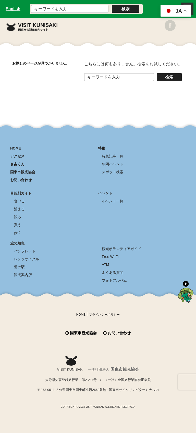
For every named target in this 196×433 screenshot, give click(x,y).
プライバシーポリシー (104, 314)
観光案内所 (23, 275)
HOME (15, 148)
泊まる (19, 209)
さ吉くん (17, 164)
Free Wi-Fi (110, 257)
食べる (19, 201)
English (13, 9)
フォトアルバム (114, 280)
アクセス (17, 156)
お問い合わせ (21, 180)
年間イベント (112, 164)
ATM (105, 265)
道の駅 (19, 267)
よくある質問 (112, 272)
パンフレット (24, 251)
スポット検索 (112, 172)
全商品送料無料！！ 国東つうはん (98, 412)
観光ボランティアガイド (121, 249)
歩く (17, 233)
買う (17, 225)
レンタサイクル (26, 259)
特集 (101, 148)
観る (17, 217)
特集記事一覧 (112, 156)
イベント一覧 (112, 201)
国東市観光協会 (22, 172)
